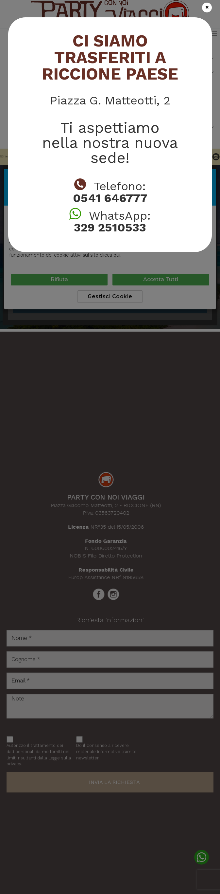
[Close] (207, 7)
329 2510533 (110, 227)
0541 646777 (110, 198)
